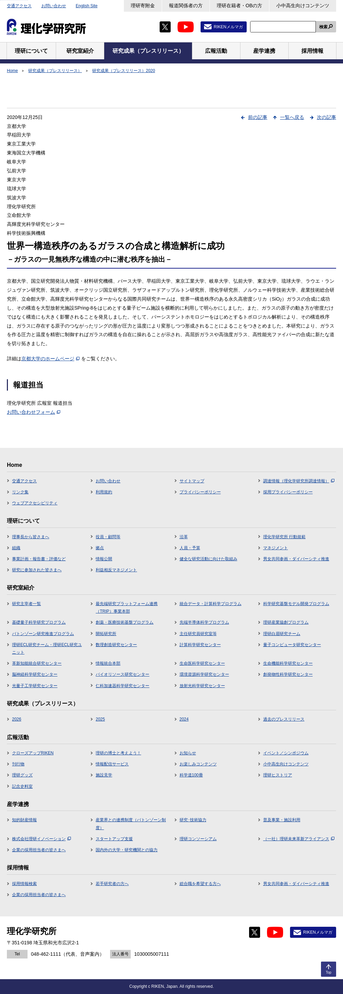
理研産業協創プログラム (286, 622)
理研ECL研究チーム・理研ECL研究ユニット (47, 648)
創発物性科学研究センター (288, 674)
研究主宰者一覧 (26, 603)
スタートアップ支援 (114, 838)
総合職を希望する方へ (200, 883)
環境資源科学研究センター (204, 674)
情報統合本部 (108, 663)
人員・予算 (190, 547)
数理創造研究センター (116, 644)
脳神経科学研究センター (34, 674)
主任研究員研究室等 (198, 633)
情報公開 (104, 558)
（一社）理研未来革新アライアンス (298, 838)
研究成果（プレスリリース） (55, 70)
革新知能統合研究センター (37, 663)
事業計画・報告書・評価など (39, 558)
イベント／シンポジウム (286, 753)
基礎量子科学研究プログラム (39, 622)
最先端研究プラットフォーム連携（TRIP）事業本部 (127, 607)
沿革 (184, 536)
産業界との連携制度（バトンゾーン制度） (131, 823)
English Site (86, 5)
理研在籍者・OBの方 (239, 5)
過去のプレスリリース (283, 719)
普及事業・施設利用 (281, 819)
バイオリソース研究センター (122, 674)
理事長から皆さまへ (30, 536)
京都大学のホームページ (50, 358)
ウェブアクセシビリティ (34, 503)
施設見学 (104, 775)
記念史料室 (22, 786)
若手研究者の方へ (112, 883)
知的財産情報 (24, 819)
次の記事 (326, 117)
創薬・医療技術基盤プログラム (124, 622)
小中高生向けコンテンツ (302, 5)
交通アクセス (19, 5)
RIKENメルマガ (228, 26)
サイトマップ (192, 481)
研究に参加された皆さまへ (37, 570)
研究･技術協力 (193, 819)
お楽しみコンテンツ (198, 764)
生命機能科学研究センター (288, 663)
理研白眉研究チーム (281, 633)
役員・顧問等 (108, 536)
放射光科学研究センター (202, 685)
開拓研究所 (106, 633)
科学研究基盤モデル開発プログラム (296, 603)
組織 (16, 547)
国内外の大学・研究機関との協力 (127, 849)
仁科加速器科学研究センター (122, 685)
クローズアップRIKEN (33, 753)
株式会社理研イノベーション (41, 838)
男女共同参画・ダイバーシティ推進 (296, 558)
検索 (323, 26)
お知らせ (188, 753)
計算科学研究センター (200, 644)
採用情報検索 (24, 883)
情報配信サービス (112, 764)
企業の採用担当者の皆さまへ (39, 849)
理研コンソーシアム (198, 838)
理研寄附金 (143, 5)
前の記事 (257, 117)
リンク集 (20, 492)
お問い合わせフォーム (33, 412)
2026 (16, 719)
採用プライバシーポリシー (288, 492)
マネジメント (275, 547)
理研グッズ (22, 775)
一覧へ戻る (292, 117)
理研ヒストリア (277, 775)
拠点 (100, 547)
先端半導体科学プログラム (204, 622)
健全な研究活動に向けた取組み (208, 558)
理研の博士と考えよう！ (118, 753)
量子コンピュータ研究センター (292, 644)
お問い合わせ (53, 5)
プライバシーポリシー (200, 492)
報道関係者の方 (186, 5)
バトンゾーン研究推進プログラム (43, 633)
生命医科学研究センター (202, 663)
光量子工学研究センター (34, 685)
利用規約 (104, 492)
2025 (100, 719)
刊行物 (18, 764)
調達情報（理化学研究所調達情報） (298, 481)
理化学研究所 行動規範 (284, 536)
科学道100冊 (191, 775)
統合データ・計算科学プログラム (211, 603)
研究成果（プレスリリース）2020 (123, 70)
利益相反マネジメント (116, 570)
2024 (184, 719)
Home (12, 70)
